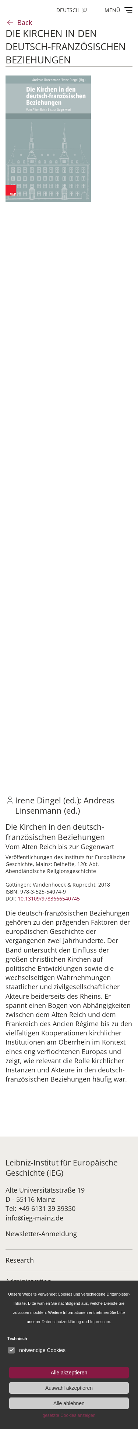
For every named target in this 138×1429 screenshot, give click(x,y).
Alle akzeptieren (69, 1372)
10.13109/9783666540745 (49, 898)
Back (24, 22)
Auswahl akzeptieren (69, 1388)
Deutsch (67, 10)
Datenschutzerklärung (61, 1321)
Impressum (100, 1321)
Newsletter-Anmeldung (41, 1233)
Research (20, 1260)
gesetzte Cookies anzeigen (68, 1415)
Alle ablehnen (69, 1403)
